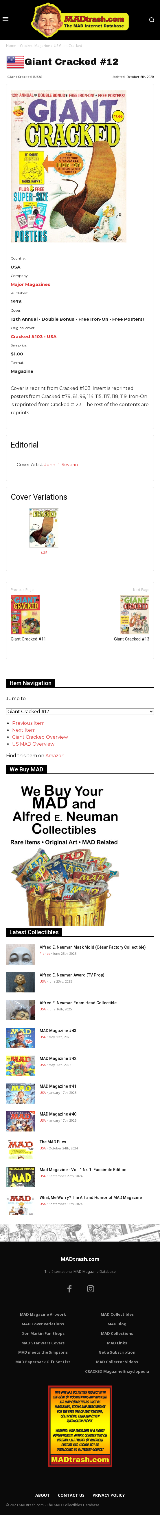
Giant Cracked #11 (28, 618)
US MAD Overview (33, 744)
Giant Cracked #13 (131, 618)
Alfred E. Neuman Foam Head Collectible (78, 1003)
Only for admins (26, 669)
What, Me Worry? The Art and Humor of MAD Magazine (91, 1197)
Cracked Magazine (35, 45)
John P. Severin (61, 464)
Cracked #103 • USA (33, 336)
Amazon (55, 755)
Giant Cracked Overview (40, 737)
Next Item (24, 730)
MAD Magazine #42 (58, 1058)
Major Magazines (30, 284)
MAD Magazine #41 (58, 1086)
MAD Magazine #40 (58, 1114)
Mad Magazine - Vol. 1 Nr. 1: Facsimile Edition (83, 1169)
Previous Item (28, 723)
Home (11, 45)
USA (44, 552)
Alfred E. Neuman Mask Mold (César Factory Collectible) (93, 947)
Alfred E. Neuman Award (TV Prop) (72, 975)
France (45, 953)
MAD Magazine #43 (58, 1030)
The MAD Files (53, 1142)
